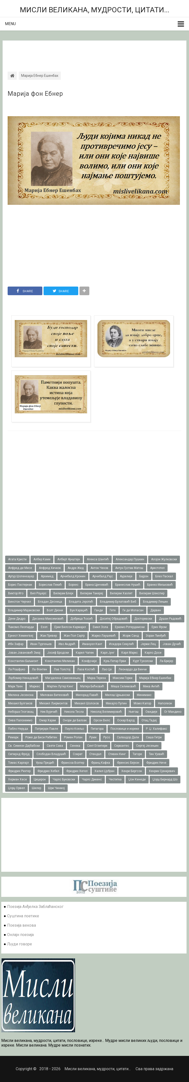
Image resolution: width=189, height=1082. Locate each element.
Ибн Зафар (15, 644)
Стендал (95, 754)
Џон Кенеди (137, 779)
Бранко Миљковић (160, 584)
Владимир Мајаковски (24, 610)
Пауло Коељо (74, 728)
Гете (113, 610)
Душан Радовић (170, 618)
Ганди (98, 610)
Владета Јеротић (81, 601)
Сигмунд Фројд (19, 754)
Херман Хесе (17, 779)
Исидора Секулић (121, 644)
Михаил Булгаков (20, 703)
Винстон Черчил (19, 601)
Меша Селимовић (123, 686)
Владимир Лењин (155, 601)
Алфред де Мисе (20, 568)
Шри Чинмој (56, 788)
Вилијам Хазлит (121, 593)
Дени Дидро (16, 618)
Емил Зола (100, 627)
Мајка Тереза (96, 678)
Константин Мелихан (60, 661)
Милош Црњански (117, 695)
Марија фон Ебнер (35, 94)
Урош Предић (45, 762)
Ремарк (13, 737)
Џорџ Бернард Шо (165, 779)
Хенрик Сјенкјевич (162, 771)
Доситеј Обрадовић (113, 618)
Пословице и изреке (124, 728)
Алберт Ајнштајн (68, 559)
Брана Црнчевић (96, 584)
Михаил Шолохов (87, 703)
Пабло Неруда (18, 728)
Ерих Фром (159, 627)
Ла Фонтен (39, 669)
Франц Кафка (100, 762)
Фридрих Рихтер (19, 771)
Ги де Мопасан (133, 610)
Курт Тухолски (143, 661)
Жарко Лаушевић (104, 635)
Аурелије (126, 576)
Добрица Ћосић (81, 618)
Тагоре (137, 754)
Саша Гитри (154, 737)
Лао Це (107, 669)
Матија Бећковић (92, 686)
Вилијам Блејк (63, 593)
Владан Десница (50, 601)
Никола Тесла (74, 711)
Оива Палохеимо (20, 720)
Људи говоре (19, 944)
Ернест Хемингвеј (20, 635)
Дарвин (155, 610)
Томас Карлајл (18, 762)
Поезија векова (21, 925)
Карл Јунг (107, 652)
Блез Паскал (164, 576)
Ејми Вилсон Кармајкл (70, 627)
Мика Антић (151, 686)
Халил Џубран (104, 771)
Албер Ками (41, 559)
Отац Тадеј (149, 720)
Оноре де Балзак (75, 720)
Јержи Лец (148, 644)
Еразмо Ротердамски (130, 627)
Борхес (74, 584)
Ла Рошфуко (16, 669)
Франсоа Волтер (72, 762)
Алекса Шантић (98, 559)
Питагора (97, 728)
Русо (106, 737)
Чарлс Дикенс (92, 779)
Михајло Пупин (116, 703)
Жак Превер (48, 635)
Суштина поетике (23, 916)
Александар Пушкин (130, 559)
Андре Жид (76, 568)
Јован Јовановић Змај (24, 652)
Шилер (36, 788)
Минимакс (144, 695)
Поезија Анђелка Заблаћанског (35, 906)
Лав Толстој (62, 669)
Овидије (151, 711)
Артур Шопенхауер (21, 576)
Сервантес (121, 745)
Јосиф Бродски (58, 652)
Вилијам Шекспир (151, 593)
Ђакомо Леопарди (21, 627)
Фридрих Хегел (77, 771)
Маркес (35, 686)
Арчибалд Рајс (102, 576)
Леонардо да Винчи (133, 669)
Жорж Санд (131, 635)
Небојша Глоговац (20, 711)
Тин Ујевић (156, 754)
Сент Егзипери (97, 745)
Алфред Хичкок (50, 568)
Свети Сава (55, 745)
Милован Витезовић (54, 695)
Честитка (115, 779)
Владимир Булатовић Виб (118, 601)
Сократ (77, 754)
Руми (92, 737)
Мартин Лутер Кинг (60, 686)
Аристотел (157, 568)
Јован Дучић (172, 644)
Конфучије (89, 661)
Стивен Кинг (117, 754)
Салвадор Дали (128, 737)
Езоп (44, 627)
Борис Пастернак (20, 584)
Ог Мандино (172, 711)
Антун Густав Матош (129, 568)
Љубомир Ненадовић (23, 678)
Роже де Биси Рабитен (41, 737)
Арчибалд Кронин (72, 576)
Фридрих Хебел (48, 771)
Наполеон (165, 703)
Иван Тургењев (41, 644)
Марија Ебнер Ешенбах (155, 678)
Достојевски (143, 618)
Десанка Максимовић (47, 618)
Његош (134, 711)
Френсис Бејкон (128, 762)
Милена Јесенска (20, 695)
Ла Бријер (166, 661)
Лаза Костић (86, 669)
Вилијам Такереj (91, 593)
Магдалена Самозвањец (62, 678)
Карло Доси (153, 652)
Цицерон (40, 779)
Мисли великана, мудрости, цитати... (94, 9)
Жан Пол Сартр (74, 635)
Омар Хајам (47, 720)
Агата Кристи (17, 559)
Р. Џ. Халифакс (156, 728)
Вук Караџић (79, 610)
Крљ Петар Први (115, 661)
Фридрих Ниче (156, 762)
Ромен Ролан (73, 737)
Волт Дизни (55, 610)
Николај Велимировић (106, 711)
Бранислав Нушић (127, 584)
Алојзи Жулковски (164, 559)
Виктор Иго (15, 593)
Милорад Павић (87, 695)
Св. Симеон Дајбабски (24, 745)
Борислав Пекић (50, 584)
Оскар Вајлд (126, 720)
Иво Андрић (67, 644)
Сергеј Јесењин (147, 745)
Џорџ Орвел (16, 788)
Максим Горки (122, 678)
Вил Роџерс (38, 593)
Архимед (47, 576)
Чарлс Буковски (64, 779)
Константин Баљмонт (23, 661)
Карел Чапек (85, 652)
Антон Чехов (99, 568)
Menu (10, 23)
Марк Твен (15, 686)
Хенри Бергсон (131, 771)
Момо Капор (142, 703)
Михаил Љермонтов (53, 703)
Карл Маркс (129, 652)
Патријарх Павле (46, 728)
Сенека (75, 745)
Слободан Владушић (51, 754)
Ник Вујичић (48, 711)
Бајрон (143, 576)
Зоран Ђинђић (156, 635)
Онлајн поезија (20, 934)
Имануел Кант (92, 644)
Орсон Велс (102, 720)
